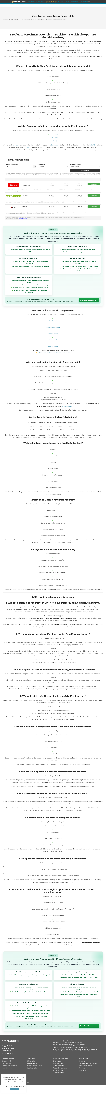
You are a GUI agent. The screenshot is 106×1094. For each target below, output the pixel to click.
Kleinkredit (31, 1070)
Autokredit (53, 349)
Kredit (26, 7)
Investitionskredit (33, 1072)
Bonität (26, 147)
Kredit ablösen (6, 1072)
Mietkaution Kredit (59, 1075)
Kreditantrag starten (101, 497)
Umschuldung (53, 343)
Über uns (73, 7)
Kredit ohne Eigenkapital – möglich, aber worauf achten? (79, 275)
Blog (81, 7)
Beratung (35, 7)
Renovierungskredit (53, 336)
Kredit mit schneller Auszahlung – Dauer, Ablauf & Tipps (79, 261)
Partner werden (84, 1068)
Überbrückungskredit (34, 1075)
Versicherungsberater (86, 1075)
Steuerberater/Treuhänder (88, 1072)
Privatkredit (53, 330)
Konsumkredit (53, 355)
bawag (54, 141)
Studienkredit (32, 1077)
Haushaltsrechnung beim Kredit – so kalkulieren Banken (30, 275)
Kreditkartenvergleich (50, 7)
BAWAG (92, 145)
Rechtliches (82, 1079)
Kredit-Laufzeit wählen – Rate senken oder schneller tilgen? (30, 294)
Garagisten (82, 1070)
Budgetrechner (58, 1082)
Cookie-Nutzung (19, 1086)
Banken (63, 7)
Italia (27, 1091)
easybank (54, 138)
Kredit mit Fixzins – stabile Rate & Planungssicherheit (30, 297)
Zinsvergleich (57, 1070)
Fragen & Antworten (60, 1077)
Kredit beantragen (8, 1068)
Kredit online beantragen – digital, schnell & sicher (79, 258)
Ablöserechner (58, 1079)
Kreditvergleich (58, 1072)
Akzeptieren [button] (14, 1089)
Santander (54, 134)
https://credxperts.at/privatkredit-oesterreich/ (54, 362)
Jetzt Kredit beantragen (89, 309)
